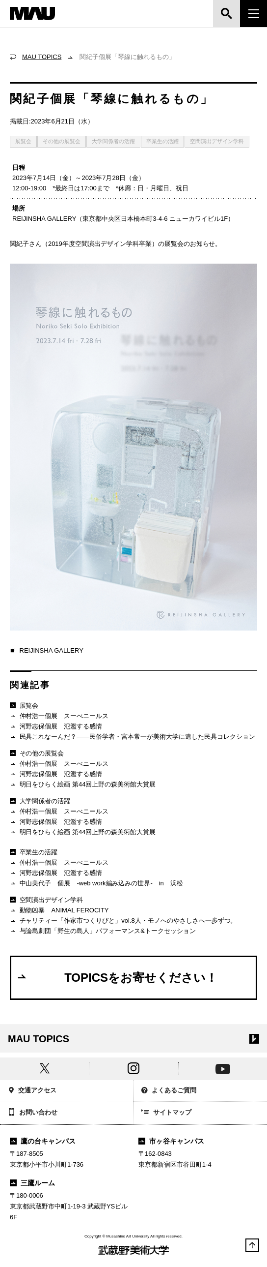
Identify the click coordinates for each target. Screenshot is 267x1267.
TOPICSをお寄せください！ (116, 977)
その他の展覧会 (61, 141)
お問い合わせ (32, 1113)
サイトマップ (166, 1113)
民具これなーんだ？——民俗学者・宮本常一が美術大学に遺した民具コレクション (132, 737)
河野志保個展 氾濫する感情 (56, 726)
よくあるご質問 (168, 1091)
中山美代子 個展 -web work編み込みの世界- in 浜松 (96, 883)
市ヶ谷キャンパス (171, 1141)
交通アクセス (32, 1091)
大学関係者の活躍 (113, 141)
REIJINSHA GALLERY (46, 651)
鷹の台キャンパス (43, 1141)
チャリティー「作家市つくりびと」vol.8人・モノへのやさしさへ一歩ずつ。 (123, 921)
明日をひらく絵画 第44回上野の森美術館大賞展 (83, 784)
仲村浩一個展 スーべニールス (59, 716)
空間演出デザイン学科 (217, 141)
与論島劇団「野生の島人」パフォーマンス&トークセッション (103, 931)
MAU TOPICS (41, 56)
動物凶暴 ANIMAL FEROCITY (59, 910)
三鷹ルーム (32, 1182)
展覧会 (23, 141)
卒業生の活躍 (162, 141)
